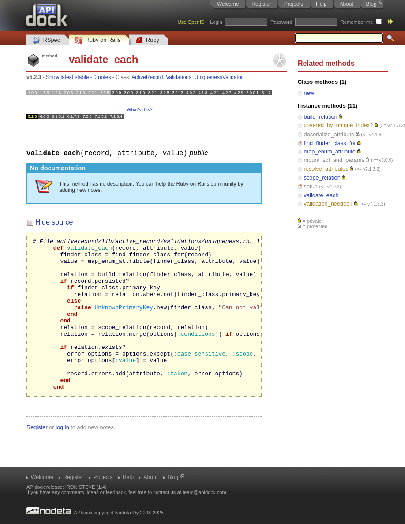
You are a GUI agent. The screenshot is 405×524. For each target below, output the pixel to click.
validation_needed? (328, 203)
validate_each (321, 195)
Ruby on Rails (97, 40)
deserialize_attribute (329, 134)
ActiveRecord (147, 77)
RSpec (46, 40)
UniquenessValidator (219, 77)
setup (311, 186)
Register (261, 4)
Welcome (228, 4)
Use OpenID (191, 22)
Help (321, 4)
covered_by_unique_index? (338, 125)
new (309, 93)
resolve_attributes (326, 168)
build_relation (321, 116)
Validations (178, 77)
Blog (371, 4)
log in (62, 457)
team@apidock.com (204, 492)
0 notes (102, 77)
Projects (293, 4)
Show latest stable (67, 77)
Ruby (147, 40)
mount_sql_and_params (334, 160)
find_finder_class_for (330, 143)
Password (281, 22)
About (346, 4)
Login (216, 22)
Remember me (357, 22)
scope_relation (322, 177)
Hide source (54, 221)
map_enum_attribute (330, 151)
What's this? (139, 109)
